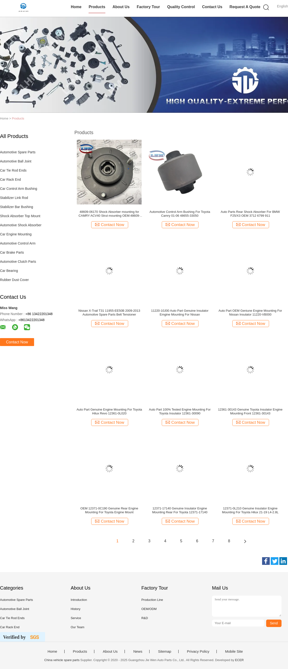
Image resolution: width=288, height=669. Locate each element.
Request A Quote (244, 7)
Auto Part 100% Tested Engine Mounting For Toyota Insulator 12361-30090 (180, 411)
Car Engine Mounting (16, 234)
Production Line (152, 600)
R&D (144, 618)
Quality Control (181, 7)
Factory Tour (148, 7)
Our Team (77, 627)
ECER (239, 660)
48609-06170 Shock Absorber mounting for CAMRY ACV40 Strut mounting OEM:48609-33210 (109, 214)
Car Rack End (10, 179)
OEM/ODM (149, 609)
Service (76, 618)
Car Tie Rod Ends (13, 170)
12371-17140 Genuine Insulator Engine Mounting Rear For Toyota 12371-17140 (179, 510)
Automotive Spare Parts (18, 152)
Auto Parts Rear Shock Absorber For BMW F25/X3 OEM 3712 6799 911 (250, 213)
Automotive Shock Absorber (21, 225)
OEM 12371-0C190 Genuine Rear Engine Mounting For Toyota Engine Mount (109, 510)
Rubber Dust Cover (14, 280)
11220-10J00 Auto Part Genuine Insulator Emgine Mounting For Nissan (179, 312)
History (75, 609)
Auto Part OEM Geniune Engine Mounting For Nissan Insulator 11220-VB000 (250, 312)
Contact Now (17, 342)
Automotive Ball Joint (15, 161)
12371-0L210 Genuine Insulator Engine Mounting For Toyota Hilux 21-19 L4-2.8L (250, 510)
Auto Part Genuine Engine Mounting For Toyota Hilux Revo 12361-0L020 (109, 411)
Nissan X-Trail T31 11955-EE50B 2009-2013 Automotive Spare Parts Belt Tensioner (109, 312)
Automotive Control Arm (18, 243)
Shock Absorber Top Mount (20, 216)
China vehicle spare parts (62, 660)
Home (76, 7)
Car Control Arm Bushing (18, 189)
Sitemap (164, 651)
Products (97, 7)
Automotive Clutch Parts (18, 261)
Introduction (79, 600)
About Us (121, 7)
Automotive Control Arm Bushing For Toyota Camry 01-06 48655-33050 (180, 213)
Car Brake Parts (12, 252)
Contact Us (212, 7)
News (137, 651)
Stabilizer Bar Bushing (16, 207)
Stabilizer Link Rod (14, 198)
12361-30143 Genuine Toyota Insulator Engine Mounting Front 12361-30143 (250, 411)
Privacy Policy (198, 651)
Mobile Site (234, 651)
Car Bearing (9, 271)
